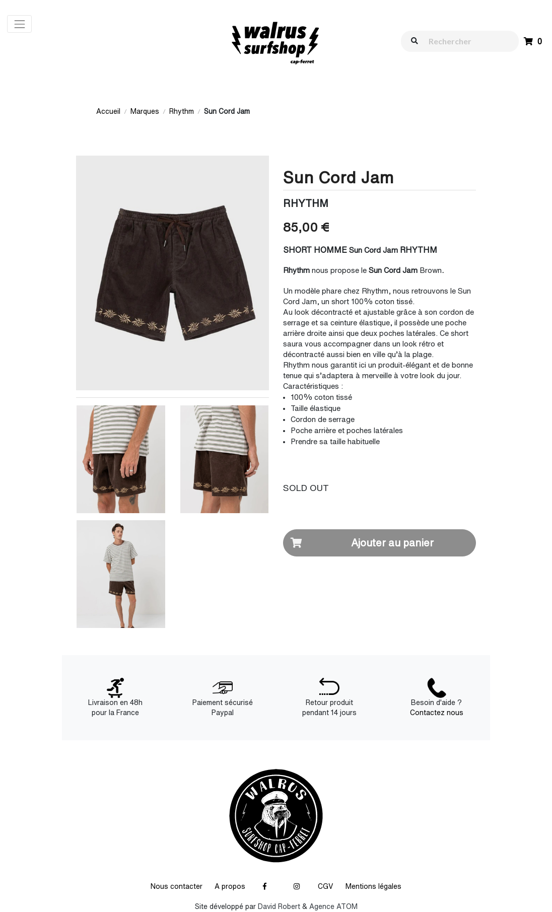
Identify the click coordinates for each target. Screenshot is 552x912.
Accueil (108, 111)
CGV (325, 886)
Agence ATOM (333, 906)
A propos (230, 886)
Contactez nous (436, 712)
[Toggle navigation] (19, 24)
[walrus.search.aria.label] (465, 41)
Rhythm (181, 111)
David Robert (279, 906)
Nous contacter (176, 886)
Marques (144, 111)
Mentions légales (373, 886)
